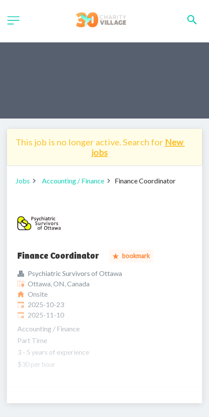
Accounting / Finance (73, 180)
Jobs (23, 180)
